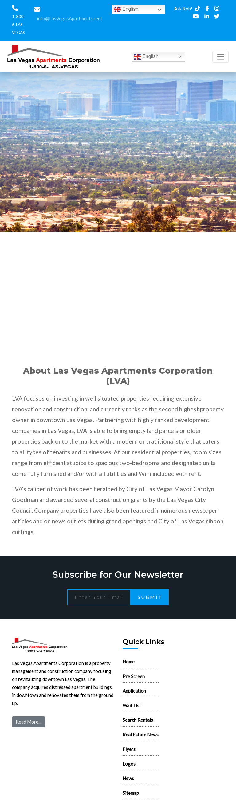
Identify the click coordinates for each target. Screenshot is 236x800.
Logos (129, 764)
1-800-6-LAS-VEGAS (18, 24)
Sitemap (131, 793)
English (126, 9)
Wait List (132, 705)
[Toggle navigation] (220, 57)
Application (134, 690)
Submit (150, 597)
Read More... (28, 721)
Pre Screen (134, 676)
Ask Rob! (183, 8)
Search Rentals (138, 720)
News (128, 778)
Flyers (129, 749)
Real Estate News (141, 734)
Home (129, 661)
